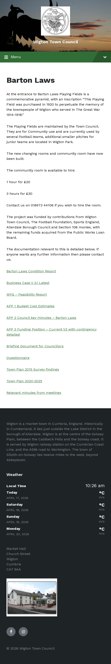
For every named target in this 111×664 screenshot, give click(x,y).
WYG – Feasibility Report (26, 294)
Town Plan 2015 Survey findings (32, 369)
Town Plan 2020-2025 (24, 381)
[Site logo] (55, 34)
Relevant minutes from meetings (33, 393)
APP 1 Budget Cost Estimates (30, 306)
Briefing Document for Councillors (35, 346)
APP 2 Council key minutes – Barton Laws (41, 318)
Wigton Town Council (55, 41)
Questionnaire (18, 358)
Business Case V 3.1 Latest (27, 283)
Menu (55, 57)
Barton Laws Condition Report (31, 271)
